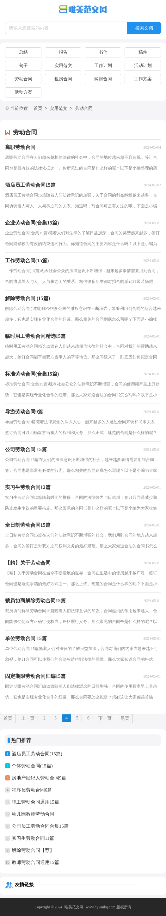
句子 (23, 65)
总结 (23, 52)
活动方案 (23, 92)
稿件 (142, 52)
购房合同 (103, 79)
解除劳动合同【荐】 (33, 850)
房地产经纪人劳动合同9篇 (39, 777)
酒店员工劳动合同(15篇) (37, 753)
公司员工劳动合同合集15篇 (40, 826)
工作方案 (143, 79)
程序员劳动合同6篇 (32, 789)
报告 (63, 52)
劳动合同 (23, 79)
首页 (38, 108)
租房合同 (63, 79)
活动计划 (143, 65)
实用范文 (63, 65)
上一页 (27, 718)
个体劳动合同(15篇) (32, 765)
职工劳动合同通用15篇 (35, 802)
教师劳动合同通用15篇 (35, 862)
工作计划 (103, 65)
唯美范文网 (74, 907)
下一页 (105, 718)
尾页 (124, 718)
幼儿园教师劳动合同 (33, 814)
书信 (103, 52)
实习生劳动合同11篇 (33, 838)
